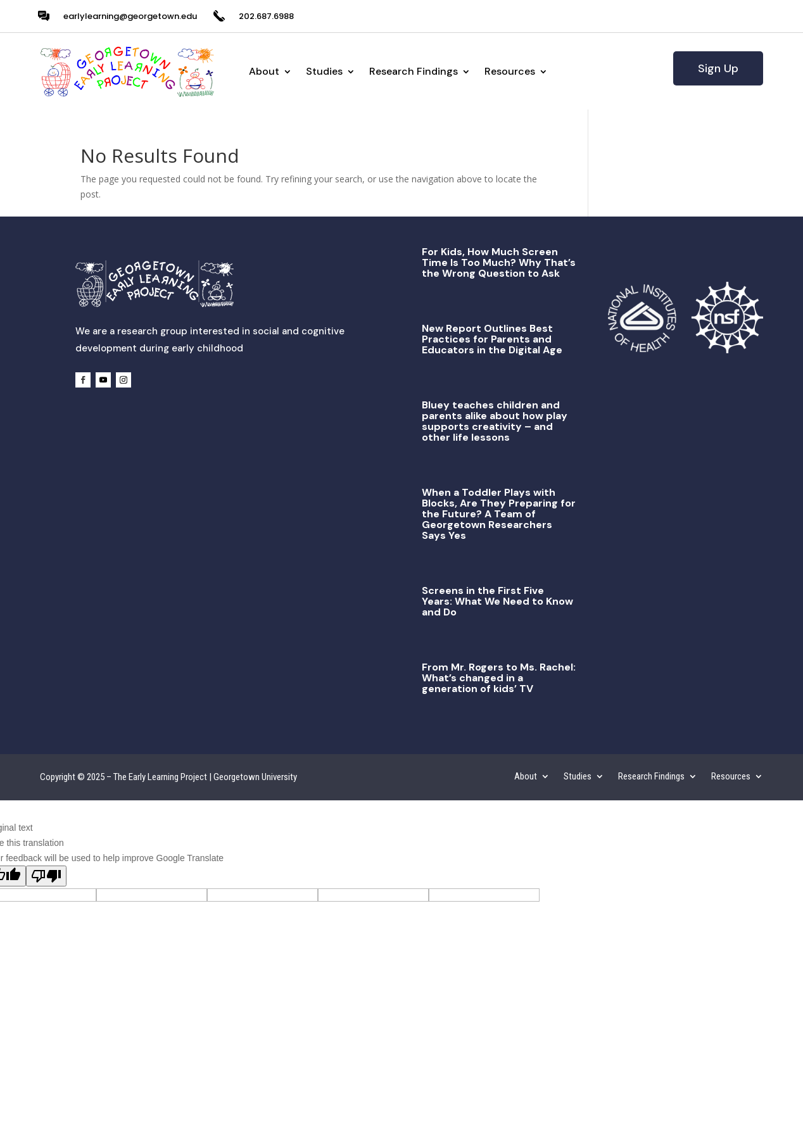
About (264, 71)
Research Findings (413, 71)
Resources (509, 71)
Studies (324, 71)
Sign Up (718, 68)
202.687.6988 (266, 16)
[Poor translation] (46, 876)
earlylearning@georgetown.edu (130, 16)
